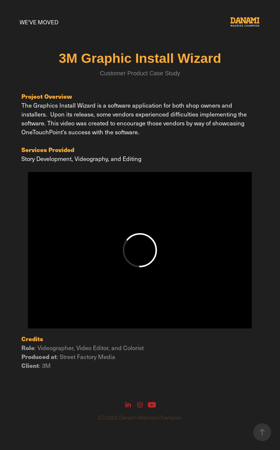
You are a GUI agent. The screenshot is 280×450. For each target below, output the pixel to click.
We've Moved (39, 22)
